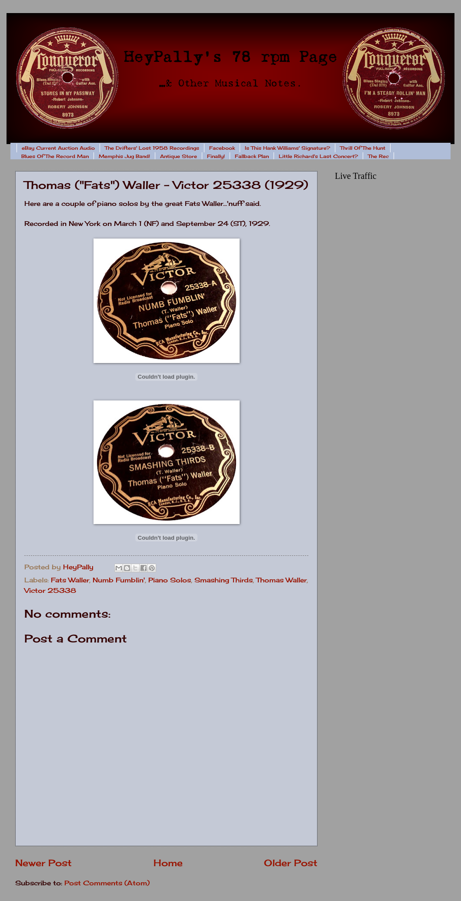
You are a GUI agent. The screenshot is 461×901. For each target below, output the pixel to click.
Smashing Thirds (223, 580)
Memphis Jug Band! (124, 156)
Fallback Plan (252, 156)
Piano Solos (169, 580)
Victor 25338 (50, 591)
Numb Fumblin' (119, 580)
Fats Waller (70, 580)
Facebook (222, 148)
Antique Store (178, 156)
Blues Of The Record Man (55, 156)
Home (168, 862)
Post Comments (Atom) (107, 883)
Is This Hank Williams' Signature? (287, 148)
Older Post (290, 862)
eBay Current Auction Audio (58, 148)
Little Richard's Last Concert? (318, 156)
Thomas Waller (281, 580)
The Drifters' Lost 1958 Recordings (152, 148)
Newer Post (43, 862)
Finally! (216, 156)
